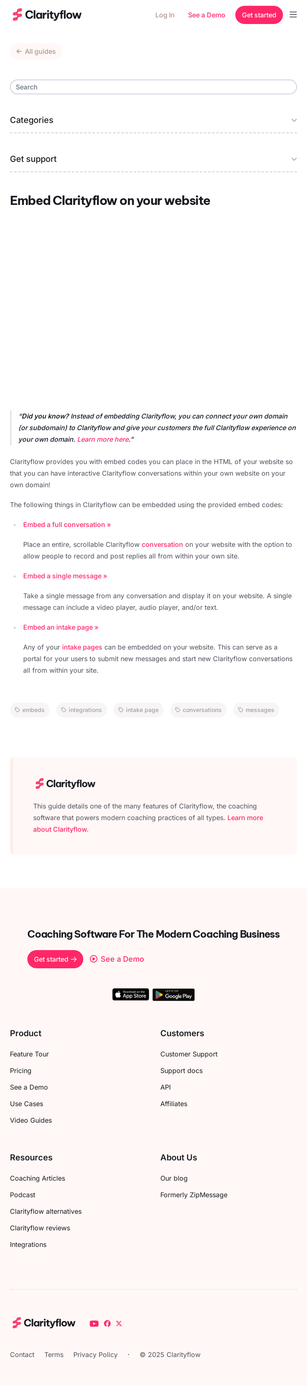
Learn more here (102, 439)
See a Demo (206, 15)
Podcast (22, 1195)
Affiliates (173, 1104)
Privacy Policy (95, 1354)
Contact (22, 1354)
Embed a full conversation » (67, 524)
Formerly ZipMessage (193, 1195)
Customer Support (189, 1054)
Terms (53, 1354)
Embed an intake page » (61, 627)
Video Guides (31, 1120)
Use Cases (26, 1104)
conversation (162, 544)
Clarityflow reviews (40, 1228)
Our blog (174, 1178)
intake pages (82, 647)
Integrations (28, 1244)
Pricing (20, 1070)
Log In (165, 15)
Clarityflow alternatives (46, 1211)
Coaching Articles (37, 1178)
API (165, 1087)
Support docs (181, 1070)
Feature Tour (29, 1054)
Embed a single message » (65, 576)
